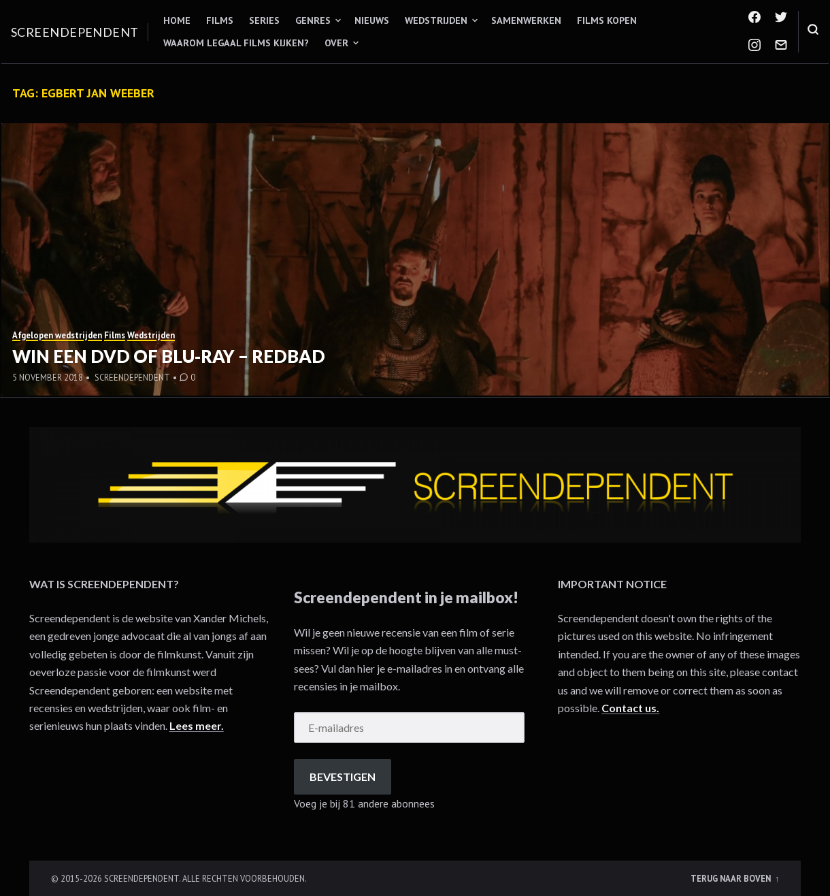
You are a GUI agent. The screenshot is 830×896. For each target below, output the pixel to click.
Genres (313, 20)
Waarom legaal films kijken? (236, 43)
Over (336, 43)
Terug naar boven (732, 878)
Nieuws (371, 20)
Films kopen (607, 20)
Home (176, 20)
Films (219, 20)
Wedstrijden (436, 20)
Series (264, 20)
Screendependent (75, 32)
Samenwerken (526, 20)
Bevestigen (343, 776)
